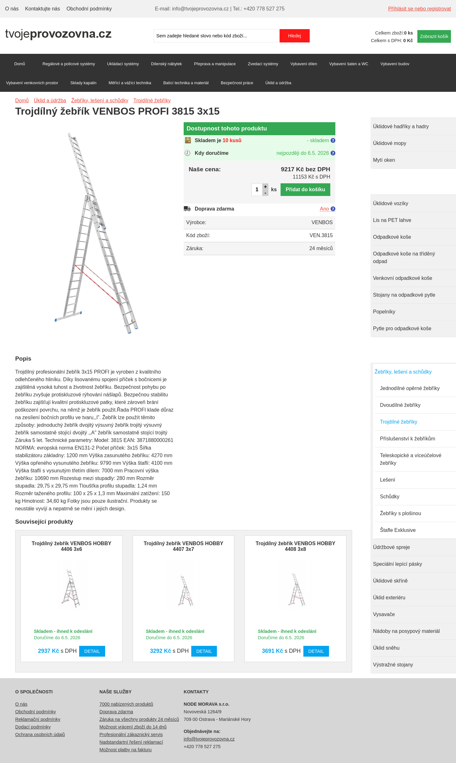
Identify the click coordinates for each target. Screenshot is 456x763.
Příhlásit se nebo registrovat (419, 8)
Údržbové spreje (391, 547)
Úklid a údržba (278, 82)
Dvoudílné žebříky (400, 405)
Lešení (387, 479)
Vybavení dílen (303, 63)
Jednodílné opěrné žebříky (410, 388)
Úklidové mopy (389, 143)
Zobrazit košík (434, 36)
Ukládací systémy (123, 63)
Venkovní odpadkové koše (402, 278)
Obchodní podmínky (89, 8)
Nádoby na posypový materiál (406, 631)
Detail (92, 651)
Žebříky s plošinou (400, 513)
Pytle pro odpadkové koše (402, 328)
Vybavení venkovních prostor (32, 82)
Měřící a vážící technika (130, 82)
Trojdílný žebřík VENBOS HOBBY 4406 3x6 (71, 546)
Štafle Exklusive (398, 530)
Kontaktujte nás (42, 8)
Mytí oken (384, 160)
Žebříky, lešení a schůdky (403, 372)
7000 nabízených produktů (126, 704)
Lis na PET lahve (392, 220)
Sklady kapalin (83, 82)
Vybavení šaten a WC (348, 63)
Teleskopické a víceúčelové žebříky (410, 459)
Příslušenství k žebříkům (407, 438)
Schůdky (389, 496)
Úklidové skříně (390, 580)
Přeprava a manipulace (215, 63)
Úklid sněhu (386, 648)
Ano (324, 208)
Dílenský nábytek (166, 63)
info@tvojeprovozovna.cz (209, 738)
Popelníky (384, 311)
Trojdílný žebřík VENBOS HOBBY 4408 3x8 (295, 546)
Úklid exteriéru (389, 597)
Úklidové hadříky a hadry (401, 126)
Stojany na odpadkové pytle (404, 295)
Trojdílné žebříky (398, 422)
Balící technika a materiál (186, 82)
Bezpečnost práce (237, 82)
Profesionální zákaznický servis (131, 734)
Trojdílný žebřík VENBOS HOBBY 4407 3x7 (184, 546)
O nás (12, 8)
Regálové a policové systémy (68, 63)
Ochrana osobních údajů (40, 734)
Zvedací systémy (263, 63)
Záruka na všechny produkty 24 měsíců (139, 719)
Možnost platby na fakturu (125, 749)
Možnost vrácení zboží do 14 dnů (133, 726)
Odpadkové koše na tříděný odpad (404, 257)
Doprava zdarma (116, 711)
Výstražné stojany (393, 664)
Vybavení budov (394, 63)
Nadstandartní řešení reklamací (131, 742)
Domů (19, 63)
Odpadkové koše (392, 237)
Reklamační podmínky (37, 719)
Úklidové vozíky (390, 203)
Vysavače (384, 614)
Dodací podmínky (33, 726)
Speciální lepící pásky (397, 564)
